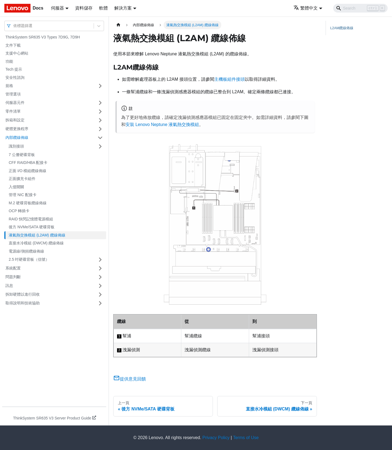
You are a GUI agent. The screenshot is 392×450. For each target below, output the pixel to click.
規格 (9, 85)
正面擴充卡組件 (22, 178)
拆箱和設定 (14, 120)
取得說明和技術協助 (22, 303)
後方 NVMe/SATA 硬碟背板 (31, 227)
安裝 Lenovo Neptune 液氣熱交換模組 (162, 124)
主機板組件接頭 (229, 79)
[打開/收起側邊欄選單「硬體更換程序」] (100, 129)
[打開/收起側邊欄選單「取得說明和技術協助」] (100, 303)
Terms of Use (246, 437)
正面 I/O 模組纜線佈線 (27, 171)
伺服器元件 (14, 102)
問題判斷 (13, 277)
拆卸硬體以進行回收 (22, 294)
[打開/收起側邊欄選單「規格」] (100, 86)
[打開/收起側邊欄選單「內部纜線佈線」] (100, 137)
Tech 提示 (13, 69)
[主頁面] (118, 25)
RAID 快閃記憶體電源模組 (31, 219)
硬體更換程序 (16, 129)
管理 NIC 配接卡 (22, 195)
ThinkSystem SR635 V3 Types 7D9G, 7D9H (42, 37)
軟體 (103, 8)
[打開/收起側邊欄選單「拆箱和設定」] (100, 120)
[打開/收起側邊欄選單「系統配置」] (100, 268)
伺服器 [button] (57, 8)
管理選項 (13, 94)
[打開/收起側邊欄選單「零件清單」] (100, 111)
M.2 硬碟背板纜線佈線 (28, 203)
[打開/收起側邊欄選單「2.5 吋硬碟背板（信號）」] (100, 259)
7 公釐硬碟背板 (22, 154)
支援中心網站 (16, 53)
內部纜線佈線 (16, 137)
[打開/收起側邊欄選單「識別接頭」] (100, 146)
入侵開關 (16, 187)
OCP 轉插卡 (19, 211)
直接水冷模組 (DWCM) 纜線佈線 (36, 243)
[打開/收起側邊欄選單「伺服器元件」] (100, 102)
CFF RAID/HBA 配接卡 (28, 162)
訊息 (9, 285)
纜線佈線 (341, 28)
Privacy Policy (216, 437)
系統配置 (13, 268)
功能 (9, 61)
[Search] (360, 8)
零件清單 (13, 111)
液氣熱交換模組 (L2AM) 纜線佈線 (37, 235)
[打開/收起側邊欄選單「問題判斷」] (100, 277)
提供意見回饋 (129, 379)
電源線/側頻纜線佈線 (26, 251)
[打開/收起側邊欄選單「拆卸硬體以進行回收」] (100, 294)
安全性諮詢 (14, 77)
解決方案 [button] (123, 8)
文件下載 (13, 45)
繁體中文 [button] (305, 8)
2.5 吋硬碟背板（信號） (29, 259)
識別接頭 (16, 146)
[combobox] (13, 26)
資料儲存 (84, 8)
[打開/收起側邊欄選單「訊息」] (100, 285)
